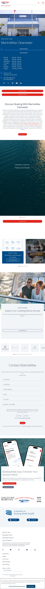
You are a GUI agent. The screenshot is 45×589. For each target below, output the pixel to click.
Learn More (36, 260)
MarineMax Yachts (7, 535)
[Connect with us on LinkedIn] (35, 549)
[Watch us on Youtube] (27, 549)
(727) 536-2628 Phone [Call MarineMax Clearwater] (9, 78)
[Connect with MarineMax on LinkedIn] (21, 83)
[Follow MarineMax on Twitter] (8, 83)
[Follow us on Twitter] (10, 550)
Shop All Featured (22, 221)
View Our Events (23, 134)
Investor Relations (7, 540)
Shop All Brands (22, 330)
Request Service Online (8, 487)
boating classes (35, 123)
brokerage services (27, 123)
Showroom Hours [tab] (24, 48)
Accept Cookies (30, 586)
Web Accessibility (6, 561)
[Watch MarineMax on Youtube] (17, 83)
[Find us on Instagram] (18, 549)
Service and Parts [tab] (24, 52)
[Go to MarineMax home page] (6, 2)
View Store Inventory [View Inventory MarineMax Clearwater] (22, 94)
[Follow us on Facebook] (2, 549)
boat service (19, 123)
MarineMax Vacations (8, 538)
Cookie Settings (5, 564)
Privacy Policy (27, 426)
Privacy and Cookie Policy (24, 418)
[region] (22, 584)
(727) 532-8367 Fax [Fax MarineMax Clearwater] (8, 79)
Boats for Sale (6, 532)
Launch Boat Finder (13, 260)
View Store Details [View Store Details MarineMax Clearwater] (22, 91)
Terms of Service (36, 426)
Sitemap (4, 556)
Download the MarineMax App (9, 483)
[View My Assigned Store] (6, 6)
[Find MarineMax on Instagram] (12, 83)
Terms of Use (5, 559)
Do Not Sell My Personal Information (17, 586)
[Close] (42, 580)
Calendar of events (33, 125)
